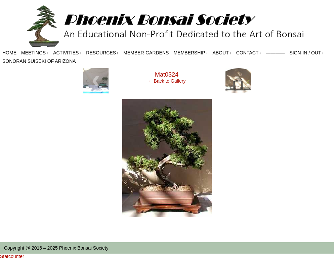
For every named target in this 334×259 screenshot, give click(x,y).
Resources (102, 53)
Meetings (34, 53)
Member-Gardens (146, 52)
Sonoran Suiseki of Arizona (39, 61)
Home (9, 52)
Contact (248, 53)
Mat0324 (166, 74)
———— (275, 52)
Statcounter (12, 256)
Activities (67, 53)
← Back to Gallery (167, 81)
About (222, 53)
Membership (190, 53)
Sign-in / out (306, 53)
